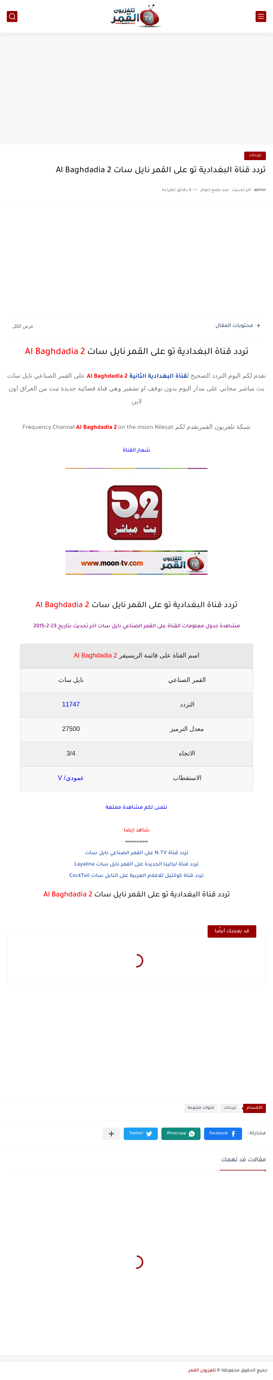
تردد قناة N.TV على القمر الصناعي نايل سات (136, 853)
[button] (223, 1134)
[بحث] (12, 16)
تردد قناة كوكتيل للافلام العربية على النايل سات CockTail (136, 876)
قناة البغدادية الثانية (158, 376)
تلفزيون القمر (202, 1370)
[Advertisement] (136, 89)
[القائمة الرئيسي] (261, 16)
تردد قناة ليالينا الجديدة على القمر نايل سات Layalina (136, 865)
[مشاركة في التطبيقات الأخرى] (111, 1134)
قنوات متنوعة (201, 1108)
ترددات (255, 155)
